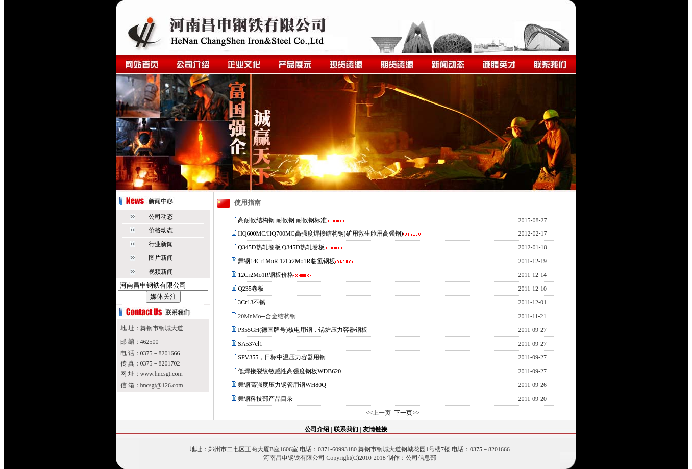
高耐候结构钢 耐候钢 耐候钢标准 (282, 220)
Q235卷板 (251, 288)
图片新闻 (161, 258)
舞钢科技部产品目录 (265, 398)
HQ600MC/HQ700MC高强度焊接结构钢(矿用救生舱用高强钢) (320, 233)
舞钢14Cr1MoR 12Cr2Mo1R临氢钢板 (286, 261)
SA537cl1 (249, 343)
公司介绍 (317, 429)
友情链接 (375, 429)
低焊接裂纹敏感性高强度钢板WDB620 (289, 371)
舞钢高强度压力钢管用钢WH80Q (282, 384)
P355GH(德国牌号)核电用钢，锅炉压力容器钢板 (302, 329)
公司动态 (161, 216)
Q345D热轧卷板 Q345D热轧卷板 (281, 247)
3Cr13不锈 (250, 302)
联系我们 (346, 429)
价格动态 (161, 230)
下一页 (403, 412)
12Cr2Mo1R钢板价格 (265, 274)
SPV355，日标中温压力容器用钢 (281, 357)
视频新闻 (161, 271)
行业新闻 (161, 244)
